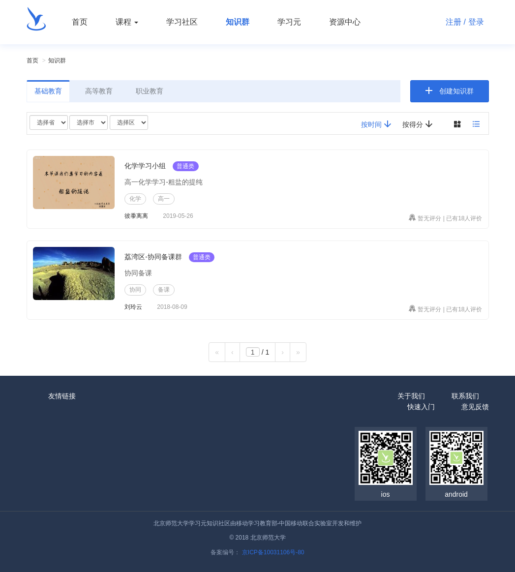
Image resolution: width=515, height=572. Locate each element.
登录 (476, 22)
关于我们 (411, 396)
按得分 (417, 124)
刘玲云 (133, 306)
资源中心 (345, 22)
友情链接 (62, 396)
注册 (453, 22)
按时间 (376, 124)
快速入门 (421, 407)
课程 (127, 22)
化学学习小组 (145, 166)
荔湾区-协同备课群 (153, 257)
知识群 (237, 22)
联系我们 (465, 396)
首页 (80, 22)
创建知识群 (456, 91)
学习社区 (182, 22)
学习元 (289, 22)
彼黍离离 (136, 215)
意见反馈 (475, 407)
